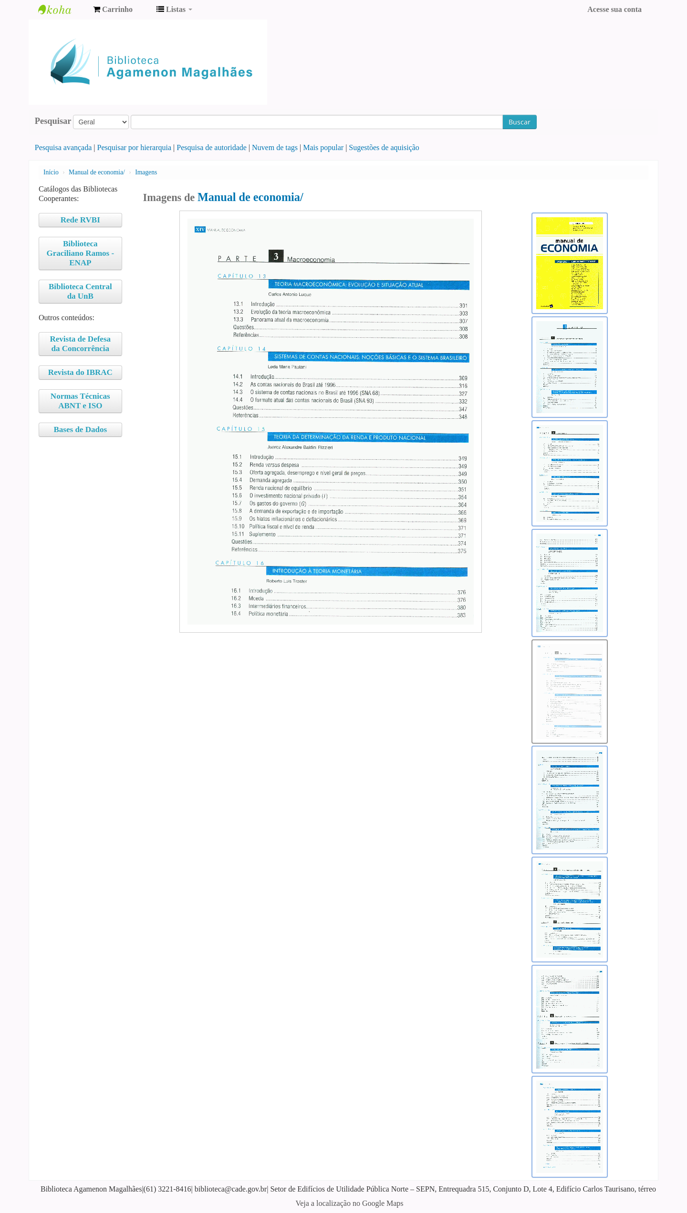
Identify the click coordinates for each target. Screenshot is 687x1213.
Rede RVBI (80, 219)
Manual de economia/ (97, 172)
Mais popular (323, 147)
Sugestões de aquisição (384, 147)
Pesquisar (53, 121)
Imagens (146, 172)
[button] (113, 9)
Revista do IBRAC (80, 372)
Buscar (520, 121)
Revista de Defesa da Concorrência (80, 343)
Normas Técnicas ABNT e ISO (80, 401)
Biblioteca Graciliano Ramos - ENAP (80, 253)
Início (51, 172)
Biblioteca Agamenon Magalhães (62, 9)
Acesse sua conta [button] (614, 9)
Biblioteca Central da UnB (80, 291)
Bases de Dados (80, 429)
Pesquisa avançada (63, 147)
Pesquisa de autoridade (212, 147)
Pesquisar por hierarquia (134, 147)
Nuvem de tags (275, 147)
